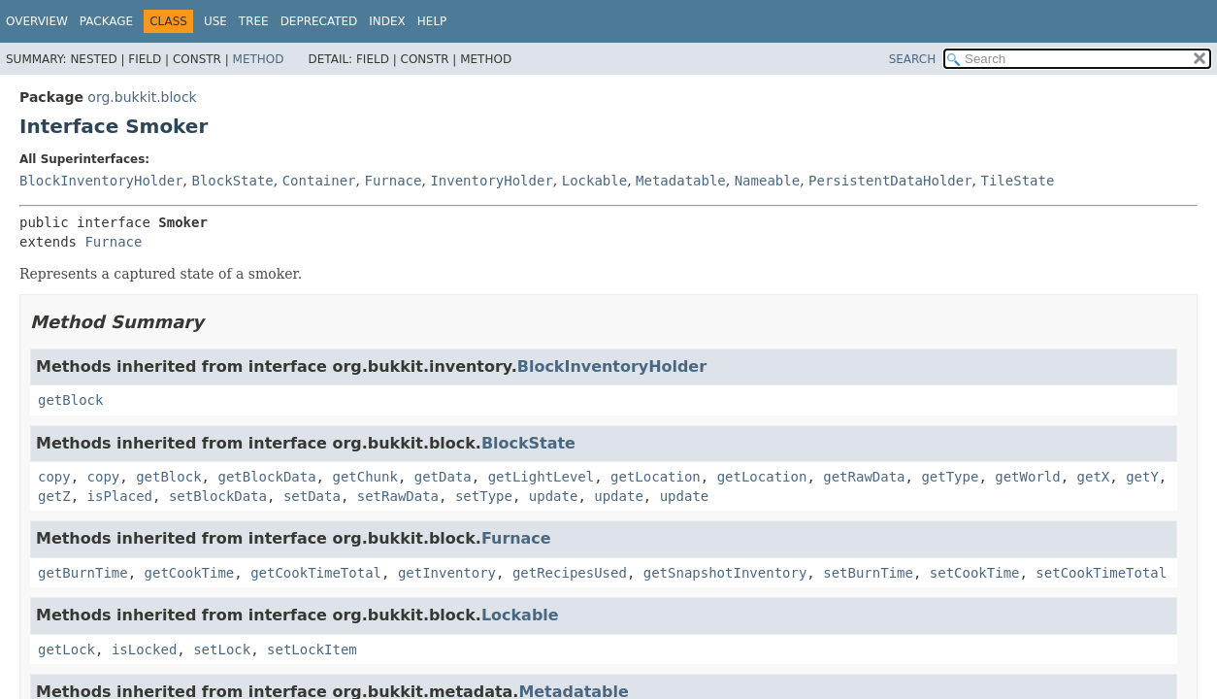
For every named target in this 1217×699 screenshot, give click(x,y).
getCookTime (190, 573)
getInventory (447, 573)
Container (319, 180)
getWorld (1027, 476)
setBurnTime (868, 573)
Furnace (392, 180)
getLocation (655, 476)
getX (1093, 476)
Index (387, 21)
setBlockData (218, 496)
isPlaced (119, 496)
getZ (54, 496)
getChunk (364, 476)
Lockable (594, 180)
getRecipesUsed (569, 573)
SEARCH (913, 59)
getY (1142, 476)
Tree (254, 21)
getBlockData (266, 476)
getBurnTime (83, 573)
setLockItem (312, 649)
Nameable (767, 180)
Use (215, 21)
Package (106, 21)
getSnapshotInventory (725, 573)
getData (443, 476)
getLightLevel (541, 476)
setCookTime (975, 573)
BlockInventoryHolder (101, 180)
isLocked (144, 649)
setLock (221, 649)
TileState (1018, 180)
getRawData (864, 476)
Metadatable (681, 180)
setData (312, 496)
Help (432, 21)
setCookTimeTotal (1101, 573)
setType (483, 496)
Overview (37, 21)
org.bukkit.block (141, 97)
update (553, 496)
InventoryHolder (491, 180)
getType (949, 476)
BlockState (232, 180)
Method (258, 59)
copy (54, 476)
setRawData (398, 496)
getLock (66, 649)
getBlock (70, 400)
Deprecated (319, 21)
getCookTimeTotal (315, 573)
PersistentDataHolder (890, 180)
